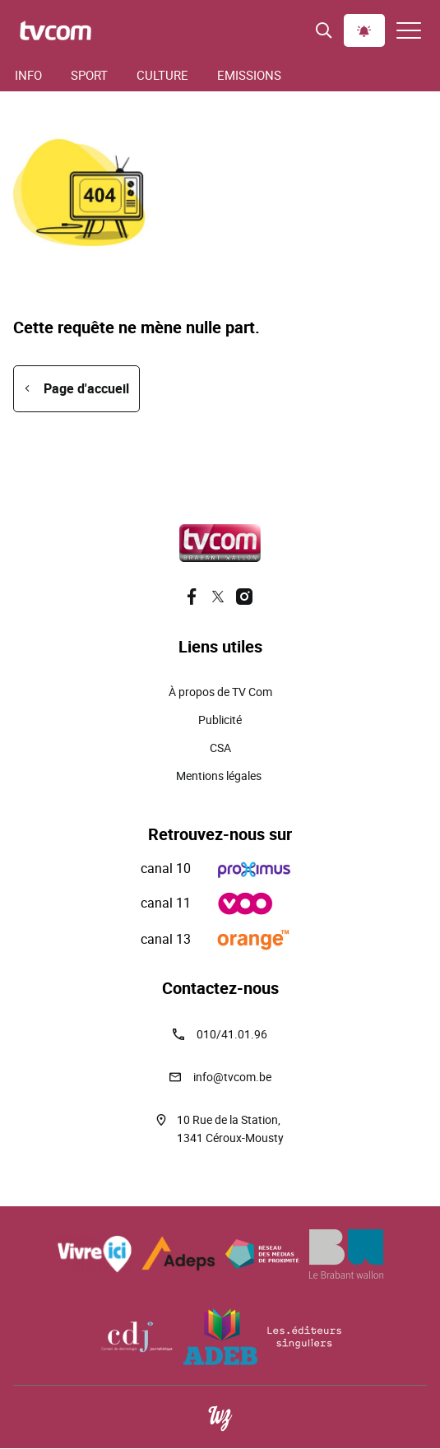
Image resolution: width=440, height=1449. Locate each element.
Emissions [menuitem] (249, 75)
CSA (220, 747)
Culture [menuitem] (162, 75)
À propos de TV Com (220, 691)
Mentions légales (220, 775)
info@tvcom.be (232, 1076)
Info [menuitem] (28, 75)
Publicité (220, 719)
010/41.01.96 (232, 1034)
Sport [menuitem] (89, 75)
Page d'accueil (86, 388)
